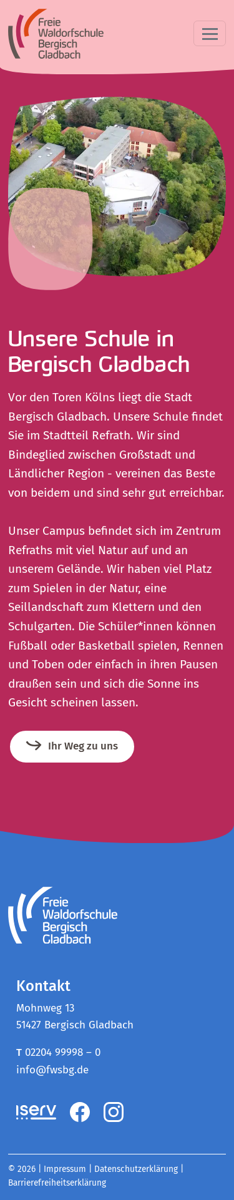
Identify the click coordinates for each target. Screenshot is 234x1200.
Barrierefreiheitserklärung (57, 1183)
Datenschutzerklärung (136, 1169)
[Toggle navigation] (210, 33)
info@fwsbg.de (52, 1069)
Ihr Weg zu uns (83, 746)
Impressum (65, 1169)
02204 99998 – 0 (62, 1052)
